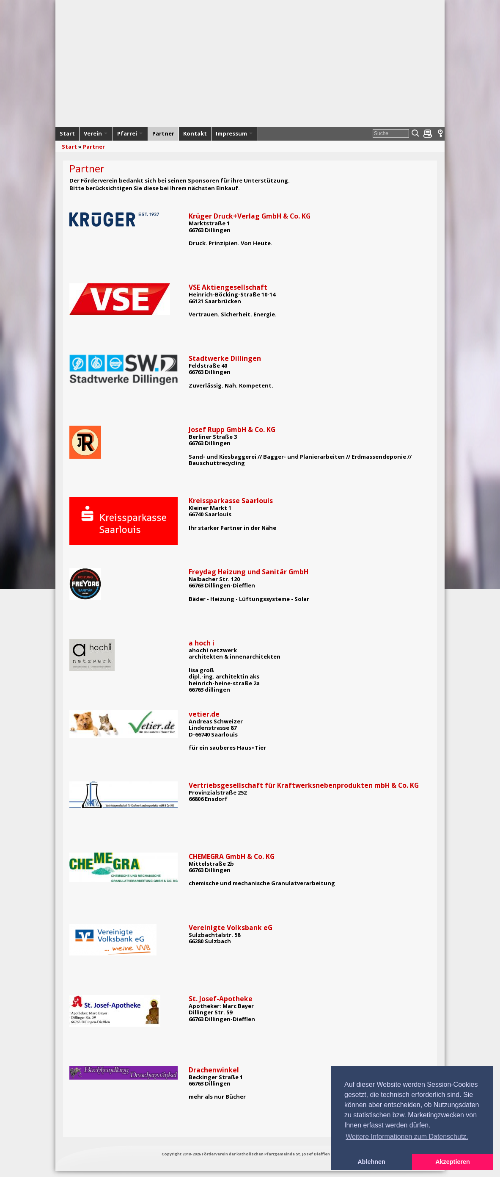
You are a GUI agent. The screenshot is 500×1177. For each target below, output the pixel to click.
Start (69, 146)
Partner (94, 146)
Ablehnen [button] (371, 1161)
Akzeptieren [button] (452, 1161)
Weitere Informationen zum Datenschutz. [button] (407, 1136)
